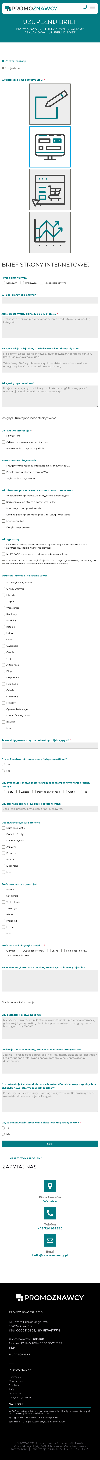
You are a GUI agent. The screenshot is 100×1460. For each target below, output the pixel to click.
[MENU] (92, 7)
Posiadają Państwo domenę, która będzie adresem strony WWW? (41, 1049)
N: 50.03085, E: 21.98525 (72, 1449)
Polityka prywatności (20, 1397)
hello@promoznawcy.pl (50, 1255)
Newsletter (15, 1393)
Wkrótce (50, 1201)
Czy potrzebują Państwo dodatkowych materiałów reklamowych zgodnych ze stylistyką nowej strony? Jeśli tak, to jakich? (49, 1086)
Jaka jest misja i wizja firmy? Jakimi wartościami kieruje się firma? (41, 348)
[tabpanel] (50, 604)
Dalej (50, 1143)
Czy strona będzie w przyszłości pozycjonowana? (31, 803)
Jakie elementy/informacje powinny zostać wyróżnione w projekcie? (43, 967)
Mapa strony (16, 1381)
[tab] (14, 61)
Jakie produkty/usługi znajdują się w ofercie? (30, 313)
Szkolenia (14, 1385)
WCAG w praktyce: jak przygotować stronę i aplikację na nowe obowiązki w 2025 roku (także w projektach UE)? (49, 1412)
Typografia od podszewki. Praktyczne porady (33, 1417)
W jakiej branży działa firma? (19, 294)
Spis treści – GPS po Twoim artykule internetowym (37, 1422)
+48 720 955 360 (50, 1228)
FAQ (11, 1389)
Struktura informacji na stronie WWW (24, 575)
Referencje (15, 1377)
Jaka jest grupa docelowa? (18, 383)
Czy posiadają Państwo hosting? (21, 1014)
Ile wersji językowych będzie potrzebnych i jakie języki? (36, 740)
